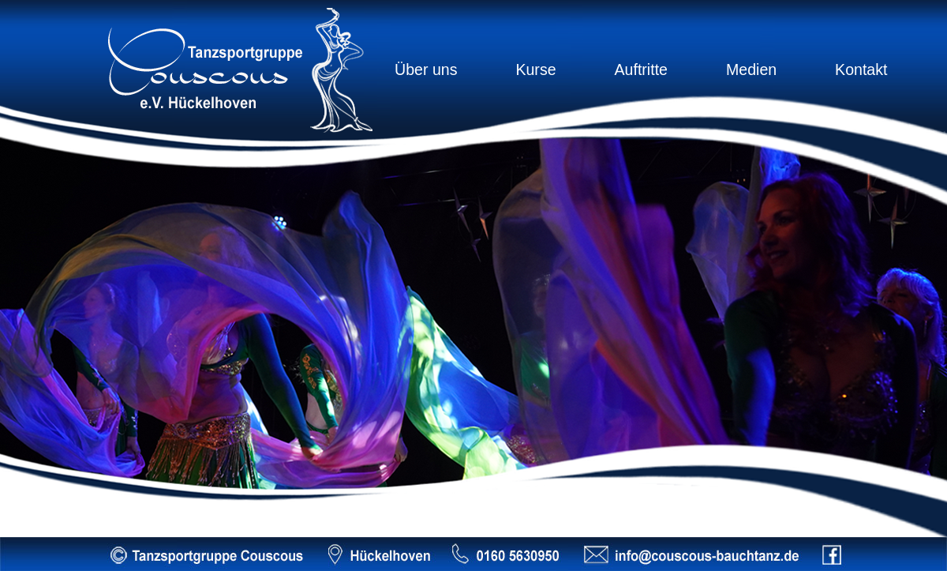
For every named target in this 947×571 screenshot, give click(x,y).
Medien (751, 69)
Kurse (535, 69)
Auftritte (641, 69)
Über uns (426, 69)
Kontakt (861, 69)
